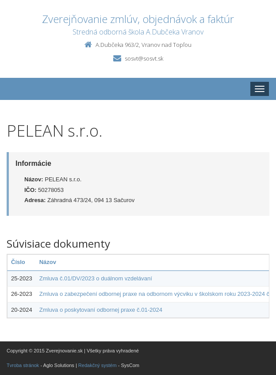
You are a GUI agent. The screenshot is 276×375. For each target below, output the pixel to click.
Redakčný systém (97, 365)
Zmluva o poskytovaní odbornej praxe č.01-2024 (100, 309)
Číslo (18, 262)
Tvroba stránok (23, 365)
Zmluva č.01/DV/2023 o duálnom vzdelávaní (95, 278)
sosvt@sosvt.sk (144, 58)
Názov (47, 262)
